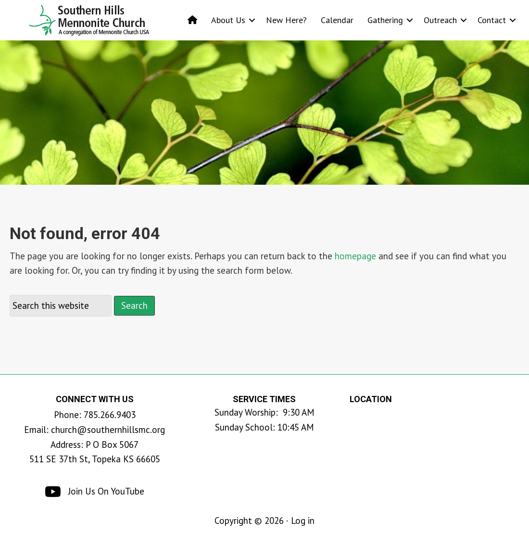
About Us (228, 19)
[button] (252, 20)
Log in (303, 520)
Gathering (385, 19)
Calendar (337, 19)
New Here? (286, 19)
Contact (492, 19)
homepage (355, 256)
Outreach (440, 19)
